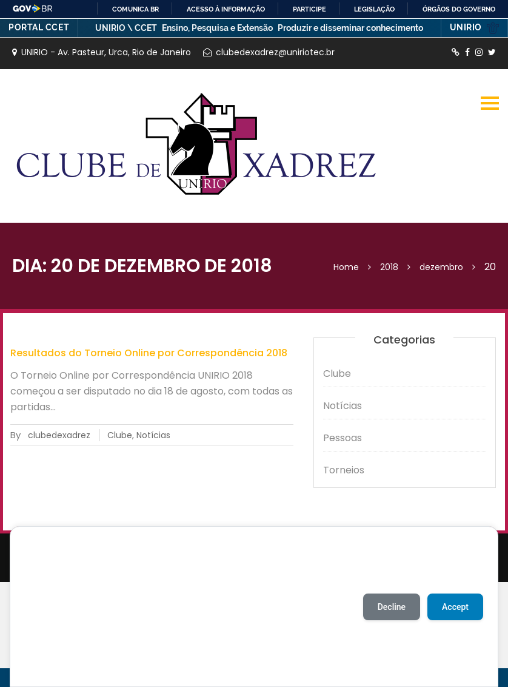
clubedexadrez (59, 435)
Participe (309, 9)
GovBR (33, 8)
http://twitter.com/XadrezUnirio (492, 52)
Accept (455, 607)
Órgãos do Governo (459, 9)
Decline (392, 607)
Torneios (343, 470)
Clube (119, 435)
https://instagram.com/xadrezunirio (479, 52)
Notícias (153, 435)
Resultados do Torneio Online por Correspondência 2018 (148, 353)
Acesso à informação (226, 9)
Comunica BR (135, 9)
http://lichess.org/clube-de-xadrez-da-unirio (456, 52)
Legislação (374, 9)
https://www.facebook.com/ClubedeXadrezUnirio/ (467, 52)
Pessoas (342, 438)
